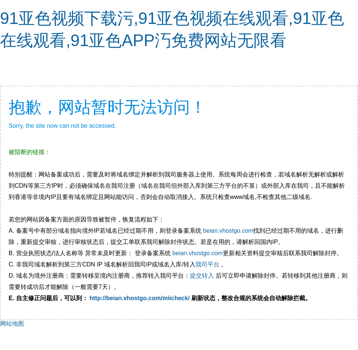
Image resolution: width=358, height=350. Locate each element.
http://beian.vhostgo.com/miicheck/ (140, 298)
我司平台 (208, 264)
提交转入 (202, 275)
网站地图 (12, 323)
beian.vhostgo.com (228, 230)
